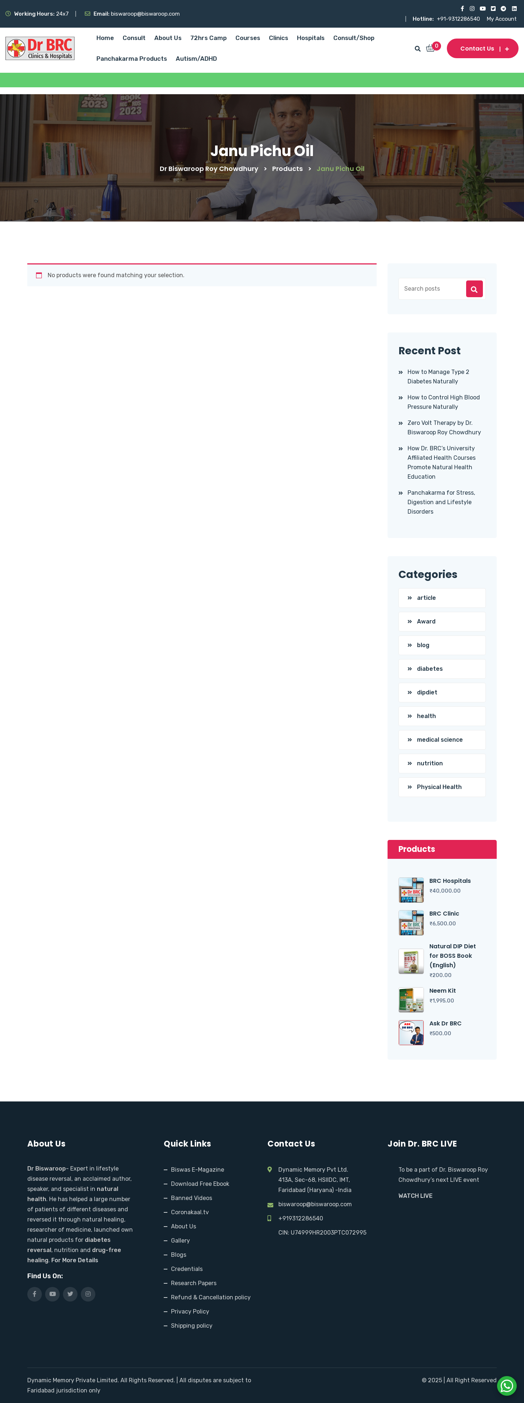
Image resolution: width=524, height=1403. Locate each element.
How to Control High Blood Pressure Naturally (444, 402)
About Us (168, 37)
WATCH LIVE (415, 1195)
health (426, 716)
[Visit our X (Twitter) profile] (492, 9)
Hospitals (311, 37)
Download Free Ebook (200, 1183)
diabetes (430, 668)
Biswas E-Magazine (197, 1169)
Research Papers (194, 1283)
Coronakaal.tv (190, 1212)
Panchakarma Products (131, 58)
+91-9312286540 (459, 19)
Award (426, 621)
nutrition (430, 763)
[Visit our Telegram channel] (503, 9)
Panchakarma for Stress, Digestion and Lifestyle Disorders (441, 502)
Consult (134, 37)
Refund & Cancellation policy (211, 1297)
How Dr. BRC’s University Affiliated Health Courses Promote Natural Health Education (442, 462)
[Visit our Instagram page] (471, 9)
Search (474, 288)
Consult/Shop (353, 37)
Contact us (482, 48)
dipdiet (427, 692)
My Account (502, 19)
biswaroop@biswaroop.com (315, 1204)
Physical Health (439, 787)
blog (423, 645)
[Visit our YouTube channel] (482, 9)
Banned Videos (191, 1198)
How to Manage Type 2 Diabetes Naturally (438, 376)
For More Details (74, 1260)
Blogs (178, 1254)
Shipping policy (192, 1325)
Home (105, 37)
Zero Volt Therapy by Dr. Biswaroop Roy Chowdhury (444, 427)
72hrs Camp (208, 37)
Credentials (187, 1269)
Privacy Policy (190, 1311)
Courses (247, 37)
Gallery (180, 1240)
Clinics (278, 37)
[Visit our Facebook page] (461, 9)
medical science (440, 739)
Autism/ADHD (196, 58)
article (426, 597)
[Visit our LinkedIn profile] (514, 9)
